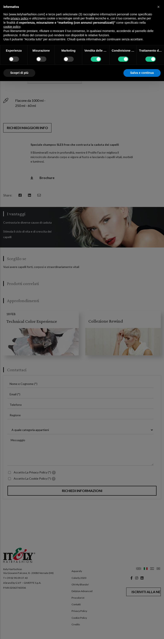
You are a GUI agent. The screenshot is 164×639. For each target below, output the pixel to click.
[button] (158, 6)
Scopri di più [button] (19, 72)
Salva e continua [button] (142, 72)
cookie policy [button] (11, 26)
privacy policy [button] (19, 18)
